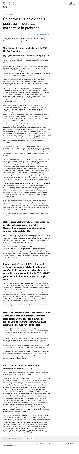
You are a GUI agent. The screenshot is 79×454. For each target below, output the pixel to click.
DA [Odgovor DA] (27, 439)
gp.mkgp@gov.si (55, 443)
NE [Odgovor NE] (32, 439)
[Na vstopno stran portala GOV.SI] (13, 5)
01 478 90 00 (45, 443)
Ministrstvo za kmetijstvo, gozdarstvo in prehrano (39, 34)
